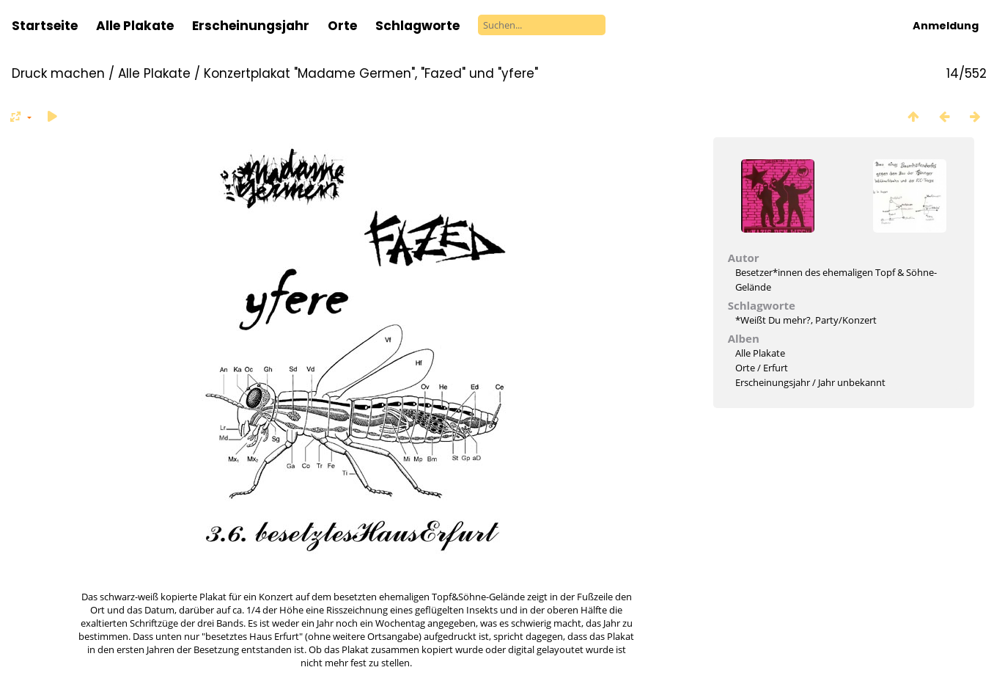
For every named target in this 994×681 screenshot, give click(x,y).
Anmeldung (946, 25)
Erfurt (775, 367)
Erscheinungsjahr (250, 25)
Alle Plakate (135, 25)
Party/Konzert (846, 320)
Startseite (45, 25)
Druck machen (58, 73)
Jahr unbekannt (852, 382)
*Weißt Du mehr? (773, 320)
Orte (342, 25)
